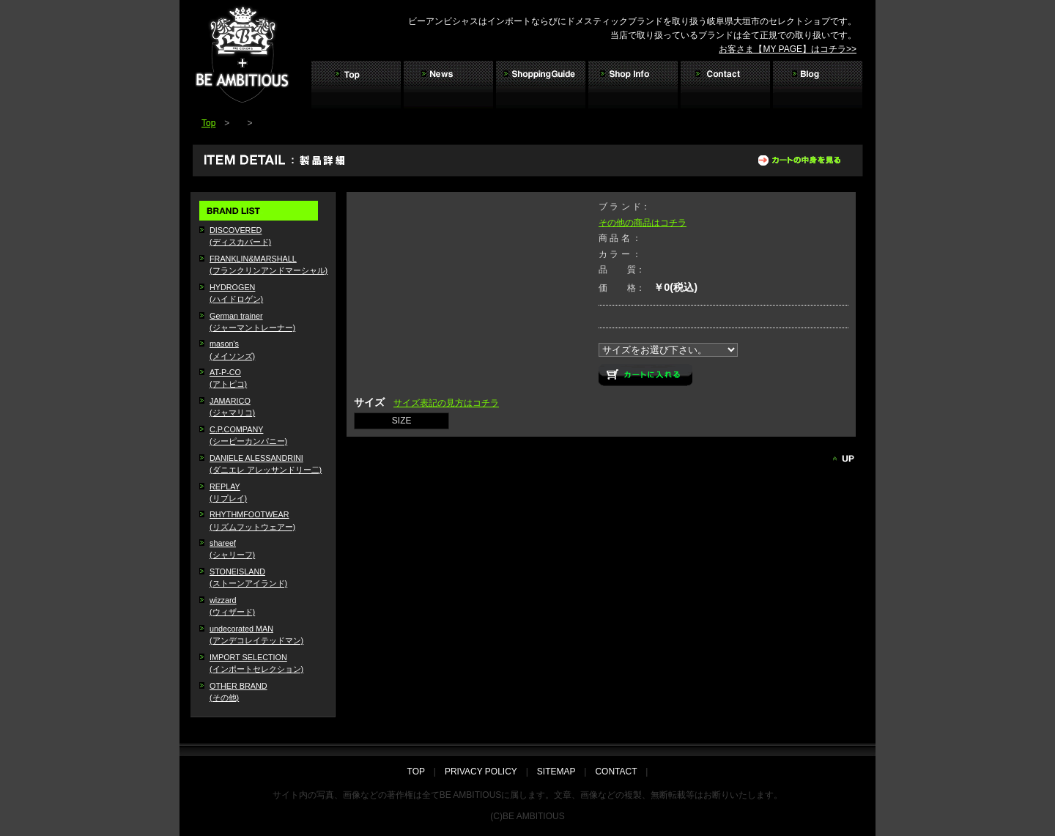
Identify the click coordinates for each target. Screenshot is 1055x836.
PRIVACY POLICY (481, 771)
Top (208, 123)
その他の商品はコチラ (642, 223)
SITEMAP (556, 771)
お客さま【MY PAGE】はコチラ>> (787, 49)
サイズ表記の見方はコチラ (446, 403)
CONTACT (615, 771)
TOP (420, 771)
